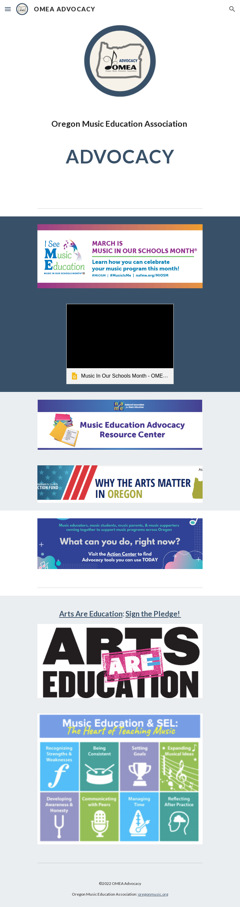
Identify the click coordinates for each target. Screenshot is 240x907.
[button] (8, 9)
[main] (119, 146)
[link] (119, 344)
